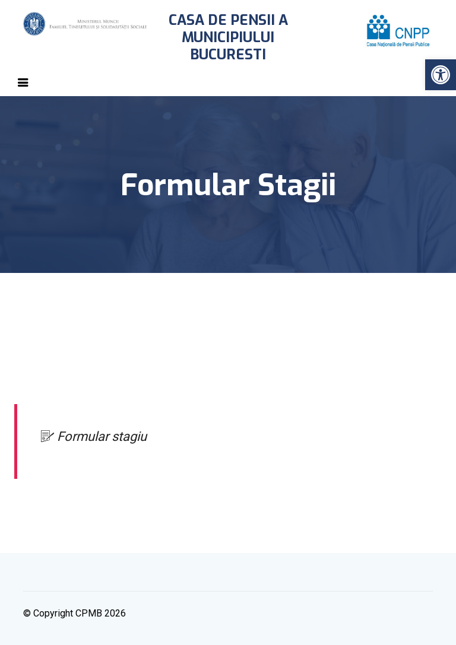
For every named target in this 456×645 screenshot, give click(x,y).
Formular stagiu (94, 436)
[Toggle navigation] (23, 82)
